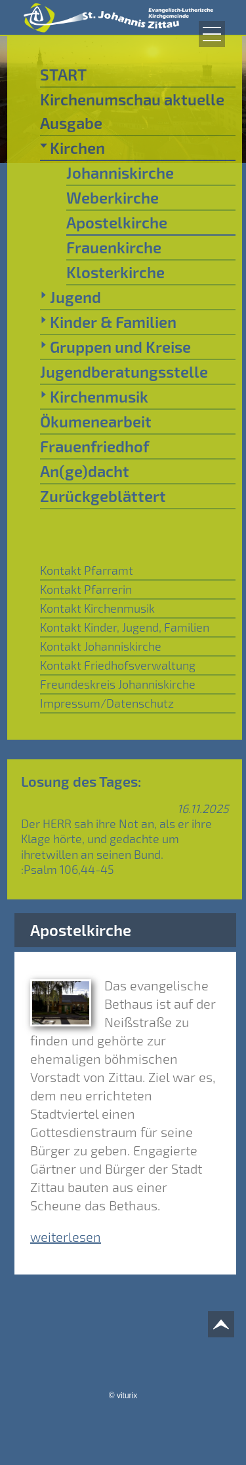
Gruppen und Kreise (115, 346)
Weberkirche (112, 197)
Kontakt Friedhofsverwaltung (117, 665)
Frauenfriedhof (94, 446)
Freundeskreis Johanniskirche (117, 684)
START (63, 74)
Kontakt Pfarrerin (86, 589)
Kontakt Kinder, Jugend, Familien (124, 627)
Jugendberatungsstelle (124, 371)
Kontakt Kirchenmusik (97, 608)
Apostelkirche (116, 222)
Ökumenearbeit (96, 421)
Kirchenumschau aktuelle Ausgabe (132, 111)
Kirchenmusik (94, 396)
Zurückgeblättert (103, 495)
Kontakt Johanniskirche (100, 646)
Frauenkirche (113, 247)
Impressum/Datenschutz (107, 703)
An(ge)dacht (84, 470)
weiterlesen (65, 1236)
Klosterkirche (115, 271)
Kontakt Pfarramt (86, 570)
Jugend (70, 296)
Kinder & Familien (108, 321)
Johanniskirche (120, 172)
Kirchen (72, 147)
